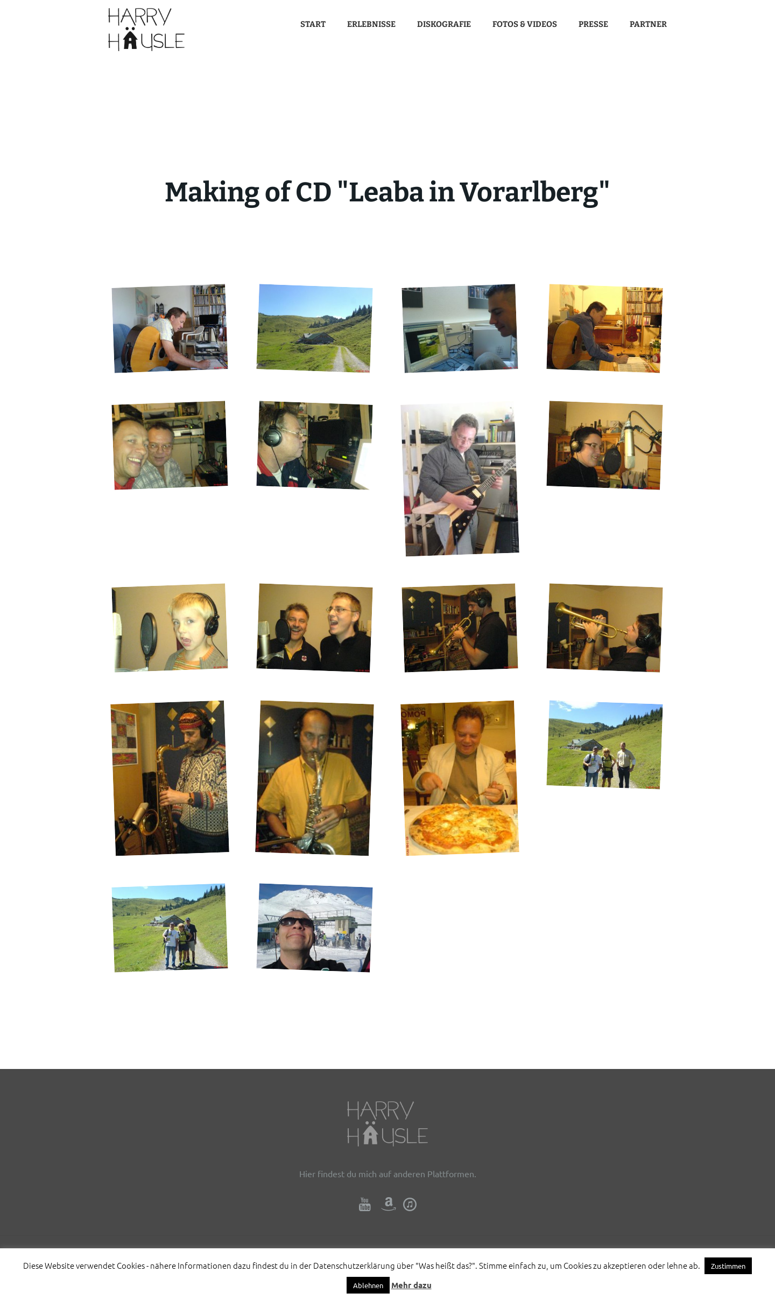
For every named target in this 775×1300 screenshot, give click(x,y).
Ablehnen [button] (368, 1285)
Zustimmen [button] (728, 1265)
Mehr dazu (411, 1285)
